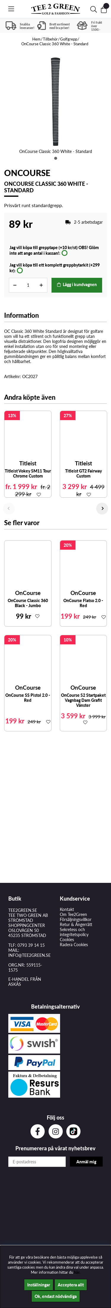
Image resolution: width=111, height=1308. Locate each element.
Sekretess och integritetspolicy (74, 932)
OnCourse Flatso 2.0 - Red (83, 603)
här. (77, 1272)
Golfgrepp (68, 39)
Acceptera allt (71, 1284)
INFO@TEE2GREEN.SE (29, 955)
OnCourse (27, 173)
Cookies (67, 939)
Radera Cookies (74, 944)
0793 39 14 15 (31, 945)
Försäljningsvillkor (75, 919)
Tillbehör (50, 39)
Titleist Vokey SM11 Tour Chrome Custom (28, 473)
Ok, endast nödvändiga (56, 1296)
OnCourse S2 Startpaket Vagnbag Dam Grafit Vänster (83, 700)
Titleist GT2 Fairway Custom (83, 473)
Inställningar (38, 1284)
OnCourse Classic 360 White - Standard (54, 43)
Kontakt (67, 909)
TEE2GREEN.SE (22, 910)
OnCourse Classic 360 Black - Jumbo (28, 603)
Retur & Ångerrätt (76, 924)
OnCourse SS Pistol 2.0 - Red (27, 698)
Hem (36, 39)
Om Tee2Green (73, 914)
